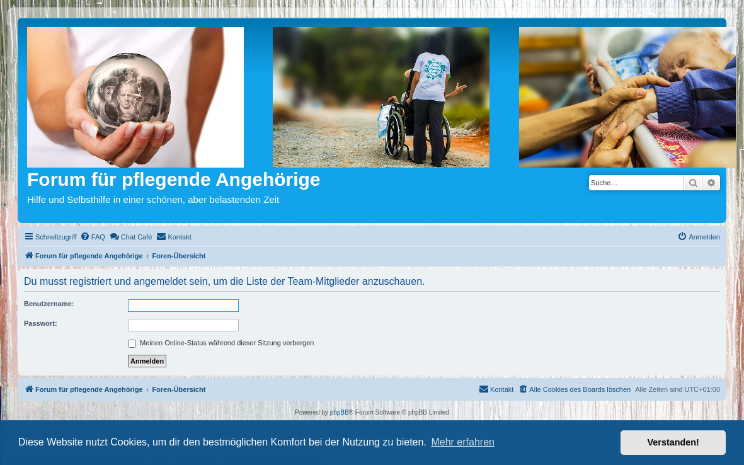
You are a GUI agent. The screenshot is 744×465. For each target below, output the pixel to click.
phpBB (339, 412)
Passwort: (40, 323)
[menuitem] (92, 236)
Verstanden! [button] (673, 442)
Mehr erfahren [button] (463, 442)
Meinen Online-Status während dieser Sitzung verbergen (221, 343)
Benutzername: (49, 303)
